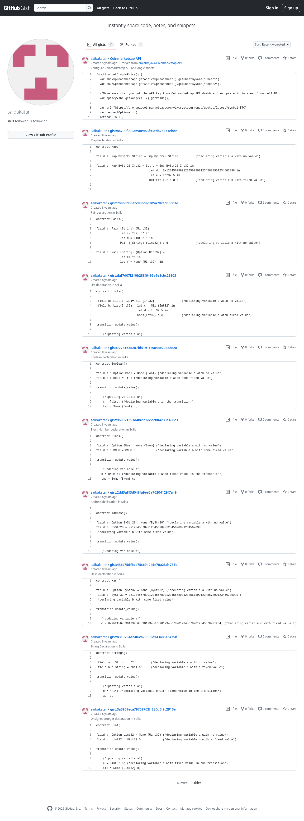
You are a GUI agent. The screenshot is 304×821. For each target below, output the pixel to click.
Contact (171, 809)
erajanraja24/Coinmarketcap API (160, 63)
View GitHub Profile (40, 135)
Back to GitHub (125, 8)
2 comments (268, 203)
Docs (159, 809)
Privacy (101, 809)
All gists (103, 8)
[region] (189, 96)
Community (144, 809)
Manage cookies (191, 809)
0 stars (289, 58)
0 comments (268, 58)
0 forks (247, 58)
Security (115, 809)
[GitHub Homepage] (50, 809)
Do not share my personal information (231, 809)
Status (128, 809)
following (39, 121)
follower (18, 121)
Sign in (272, 7)
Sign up (291, 7)
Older (196, 782)
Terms (89, 809)
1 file (231, 58)
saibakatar (99, 58)
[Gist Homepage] (17, 8)
